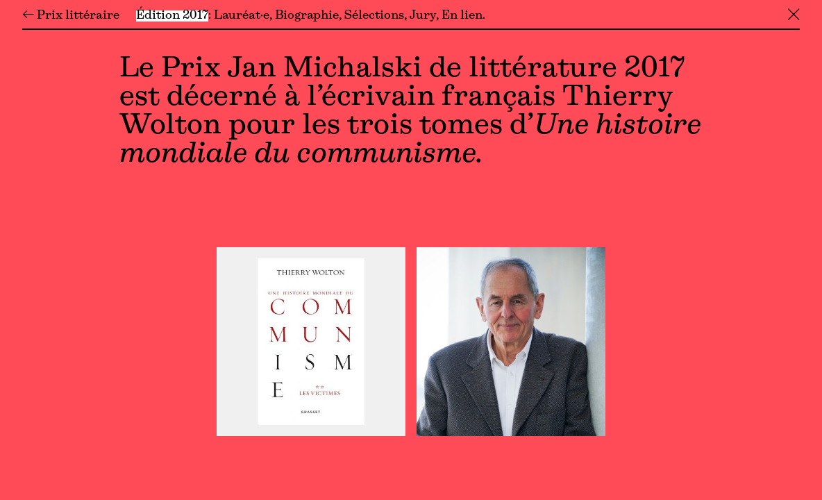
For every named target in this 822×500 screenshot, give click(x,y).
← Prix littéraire (70, 16)
